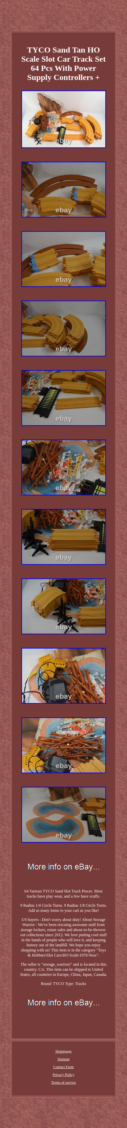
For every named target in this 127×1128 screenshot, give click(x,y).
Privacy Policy (63, 1074)
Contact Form (63, 1067)
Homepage (64, 1051)
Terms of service (63, 1082)
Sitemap (63, 1059)
